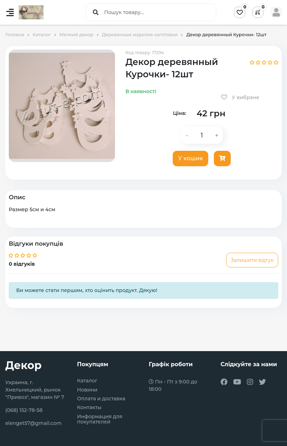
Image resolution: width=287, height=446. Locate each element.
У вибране (240, 97)
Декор (23, 365)
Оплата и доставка (101, 398)
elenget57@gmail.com (33, 423)
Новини (87, 390)
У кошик (190, 158)
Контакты (89, 407)
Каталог (87, 380)
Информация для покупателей (99, 419)
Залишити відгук (252, 260)
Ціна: (179, 113)
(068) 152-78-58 (24, 410)
